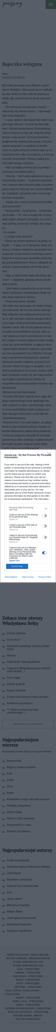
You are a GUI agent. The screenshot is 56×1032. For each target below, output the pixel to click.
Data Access (28, 577)
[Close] (50, 455)
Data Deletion (11, 577)
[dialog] (28, 516)
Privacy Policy (44, 577)
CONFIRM (17, 566)
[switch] (44, 515)
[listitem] (28, 508)
